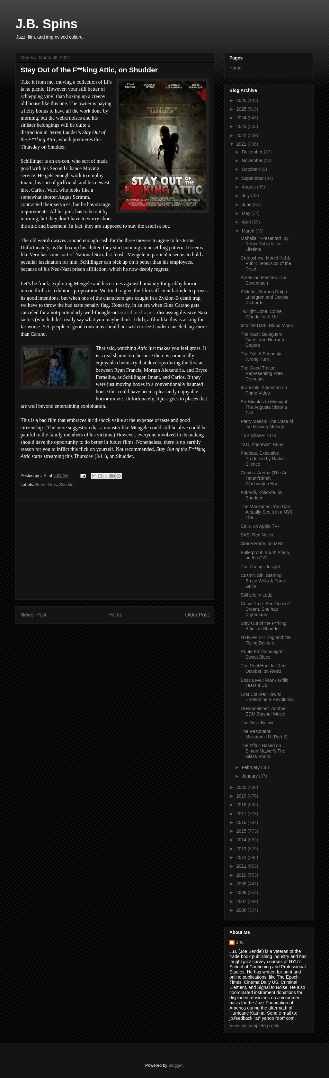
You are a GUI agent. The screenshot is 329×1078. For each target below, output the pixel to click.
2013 (242, 848)
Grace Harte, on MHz (262, 543)
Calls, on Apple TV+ (260, 526)
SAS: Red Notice (257, 534)
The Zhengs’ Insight (260, 566)
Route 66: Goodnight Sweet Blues (261, 654)
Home (116, 614)
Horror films (46, 484)
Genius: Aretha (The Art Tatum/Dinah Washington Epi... (264, 478)
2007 (242, 901)
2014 (242, 839)
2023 (242, 126)
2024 (242, 117)
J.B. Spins (46, 24)
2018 (242, 804)
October (250, 169)
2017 (242, 813)
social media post (138, 312)
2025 (242, 109)
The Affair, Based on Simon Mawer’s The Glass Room (263, 751)
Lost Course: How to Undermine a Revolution (267, 697)
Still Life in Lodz (256, 595)
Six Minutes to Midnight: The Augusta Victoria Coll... (265, 407)
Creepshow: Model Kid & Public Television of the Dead (266, 263)
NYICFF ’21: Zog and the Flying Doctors (266, 640)
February (251, 767)
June (247, 204)
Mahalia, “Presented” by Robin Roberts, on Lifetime (265, 244)
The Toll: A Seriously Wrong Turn (261, 356)
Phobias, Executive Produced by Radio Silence (262, 459)
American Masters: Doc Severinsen (264, 280)
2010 (242, 875)
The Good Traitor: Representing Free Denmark (262, 373)
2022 (242, 135)
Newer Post (34, 614)
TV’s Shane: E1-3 (258, 435)
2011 (242, 866)
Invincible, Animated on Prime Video (264, 390)
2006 (242, 910)
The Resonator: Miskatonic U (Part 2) (264, 734)
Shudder (67, 484)
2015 (242, 831)
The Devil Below (257, 722)
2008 (242, 892)
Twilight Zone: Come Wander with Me (261, 314)
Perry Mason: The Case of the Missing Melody (267, 424)
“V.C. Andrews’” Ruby (262, 444)
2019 (242, 796)
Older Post (197, 614)
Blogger (175, 1065)
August (249, 186)
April (247, 221)
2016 (242, 822)
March (248, 230)
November (252, 160)
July (246, 195)
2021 (242, 144)
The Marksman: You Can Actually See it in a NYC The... (267, 512)
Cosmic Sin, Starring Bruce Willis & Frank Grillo (263, 581)
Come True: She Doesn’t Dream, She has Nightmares (265, 609)
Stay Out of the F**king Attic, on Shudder (263, 626)
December (252, 151)
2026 (242, 100)
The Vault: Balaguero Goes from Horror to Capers (263, 340)
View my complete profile (254, 1025)
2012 (242, 857)
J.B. (240, 942)
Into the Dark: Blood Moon (267, 325)
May (246, 213)
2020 (242, 787)
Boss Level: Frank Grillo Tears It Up (265, 683)
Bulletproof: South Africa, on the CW (265, 555)
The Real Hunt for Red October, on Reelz (263, 668)
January (250, 776)
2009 (242, 883)
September (253, 178)
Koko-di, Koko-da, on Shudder (262, 495)
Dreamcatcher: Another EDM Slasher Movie (264, 711)
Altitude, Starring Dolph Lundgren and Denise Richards (265, 297)
